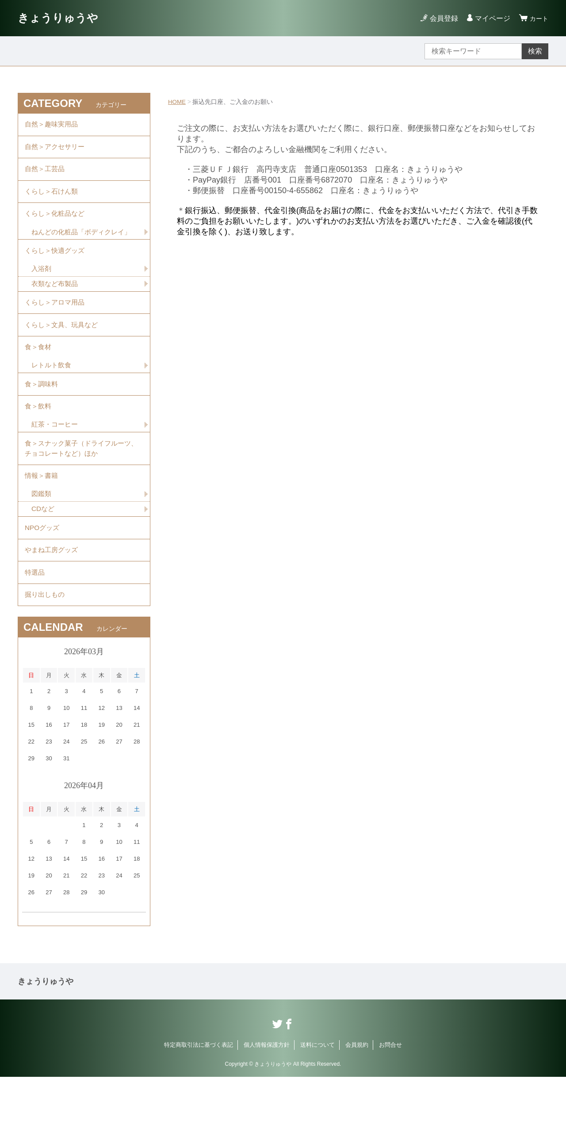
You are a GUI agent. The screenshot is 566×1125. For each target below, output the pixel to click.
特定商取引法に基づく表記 (198, 1093)
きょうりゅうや (62, 18)
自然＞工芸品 (46, 174)
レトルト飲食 (52, 395)
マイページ (490, 18)
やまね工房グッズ (53, 593)
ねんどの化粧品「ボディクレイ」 (77, 247)
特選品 (35, 617)
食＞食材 (39, 376)
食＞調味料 (42, 415)
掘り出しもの (46, 641)
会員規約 (356, 1093)
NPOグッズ (43, 568)
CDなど (43, 549)
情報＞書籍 (42, 514)
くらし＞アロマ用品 (56, 327)
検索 (535, 51)
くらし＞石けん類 (53, 198)
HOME (177, 101)
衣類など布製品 (56, 307)
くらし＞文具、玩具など (64, 351)
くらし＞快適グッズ (56, 272)
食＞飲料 (39, 439)
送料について (317, 1093)
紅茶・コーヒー (56, 459)
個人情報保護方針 (267, 1093)
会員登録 (441, 18)
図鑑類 (42, 533)
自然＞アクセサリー (56, 149)
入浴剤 (42, 292)
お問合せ (390, 1093)
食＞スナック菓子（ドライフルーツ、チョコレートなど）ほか (78, 484)
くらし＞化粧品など (56, 222)
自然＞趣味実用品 (53, 125)
